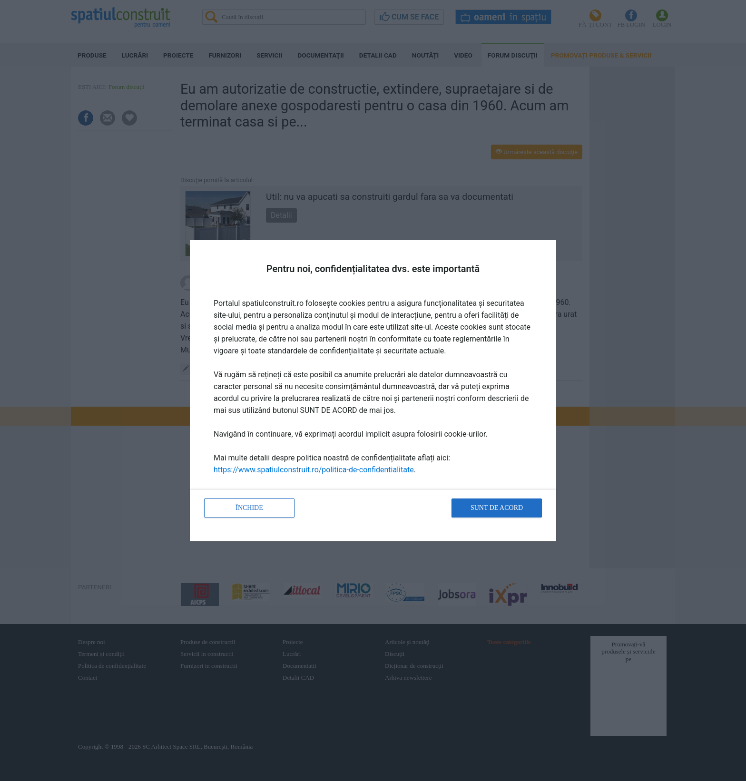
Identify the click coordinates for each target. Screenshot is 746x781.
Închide (249, 507)
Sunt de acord (497, 507)
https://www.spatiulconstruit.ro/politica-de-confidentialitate (314, 469)
